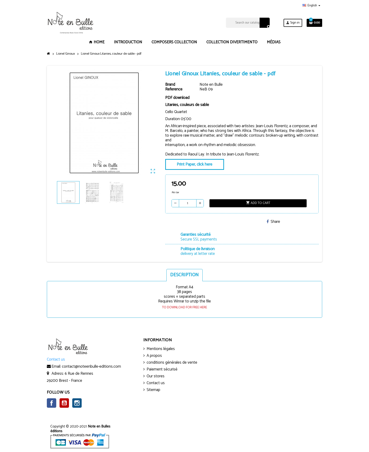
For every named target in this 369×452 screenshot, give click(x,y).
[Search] (247, 23)
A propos (154, 355)
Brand (170, 84)
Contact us (156, 383)
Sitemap (153, 390)
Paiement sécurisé (162, 369)
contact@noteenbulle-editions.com (91, 366)
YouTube (64, 403)
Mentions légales (161, 349)
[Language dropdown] (311, 5)
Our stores (155, 376)
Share (273, 221)
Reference (173, 89)
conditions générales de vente (172, 362)
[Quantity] (188, 203)
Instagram (77, 403)
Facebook (51, 403)
